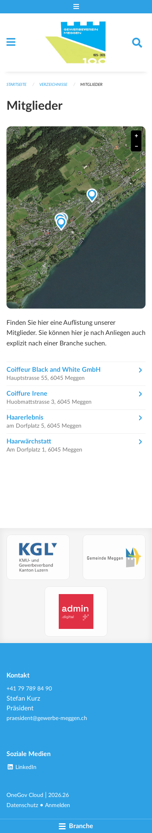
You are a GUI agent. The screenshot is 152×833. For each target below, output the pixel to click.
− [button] (136, 146)
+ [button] (136, 136)
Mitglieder (91, 85)
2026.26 (58, 795)
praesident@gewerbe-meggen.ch (46, 718)
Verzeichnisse (53, 85)
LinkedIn (21, 767)
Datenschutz (22, 805)
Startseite (16, 85)
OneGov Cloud (24, 795)
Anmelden (57, 805)
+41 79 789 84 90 (29, 689)
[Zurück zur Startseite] (76, 42)
